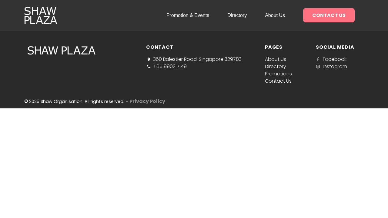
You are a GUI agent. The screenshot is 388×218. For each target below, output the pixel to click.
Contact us (329, 15)
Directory (237, 15)
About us (275, 15)
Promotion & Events (187, 15)
